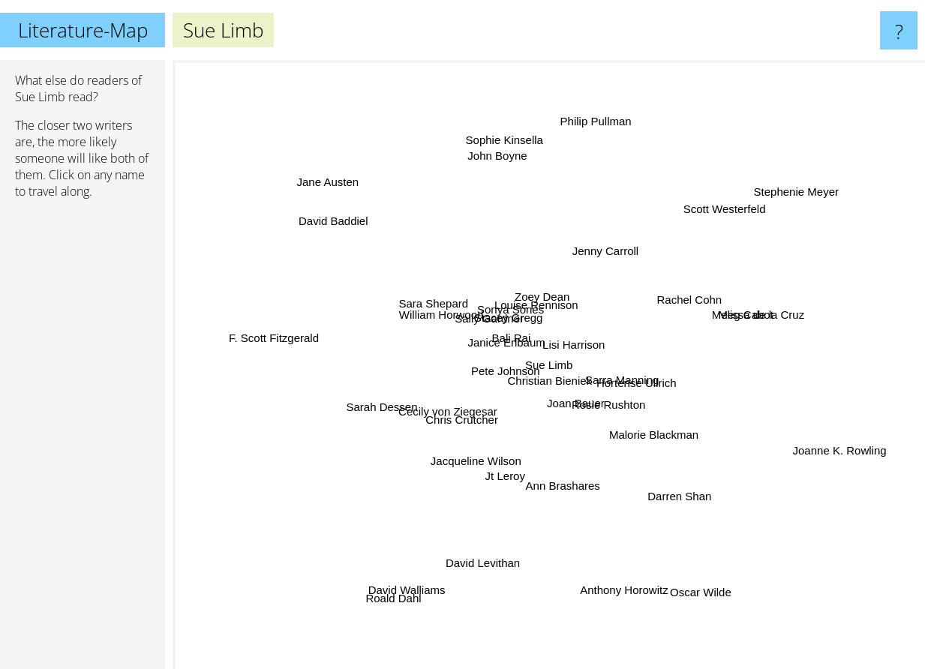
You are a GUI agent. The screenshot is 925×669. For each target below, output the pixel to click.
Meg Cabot (757, 325)
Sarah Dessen (371, 411)
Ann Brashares (560, 499)
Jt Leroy (508, 466)
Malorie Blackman (649, 425)
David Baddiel (338, 206)
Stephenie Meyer (798, 177)
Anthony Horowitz (619, 585)
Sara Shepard (430, 308)
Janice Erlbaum (502, 344)
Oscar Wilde (702, 585)
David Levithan (474, 572)
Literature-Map (83, 30)
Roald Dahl (380, 610)
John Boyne (500, 166)
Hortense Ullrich (644, 382)
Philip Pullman (585, 104)
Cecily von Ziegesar (441, 418)
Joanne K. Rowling (837, 455)
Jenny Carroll (600, 250)
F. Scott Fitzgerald (287, 334)
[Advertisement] (83, 440)
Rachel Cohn (689, 298)
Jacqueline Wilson (462, 457)
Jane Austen (319, 176)
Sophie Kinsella (500, 142)
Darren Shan (676, 488)
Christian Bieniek (551, 388)
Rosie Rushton (610, 409)
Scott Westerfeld (721, 201)
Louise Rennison (539, 304)
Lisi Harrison (581, 347)
